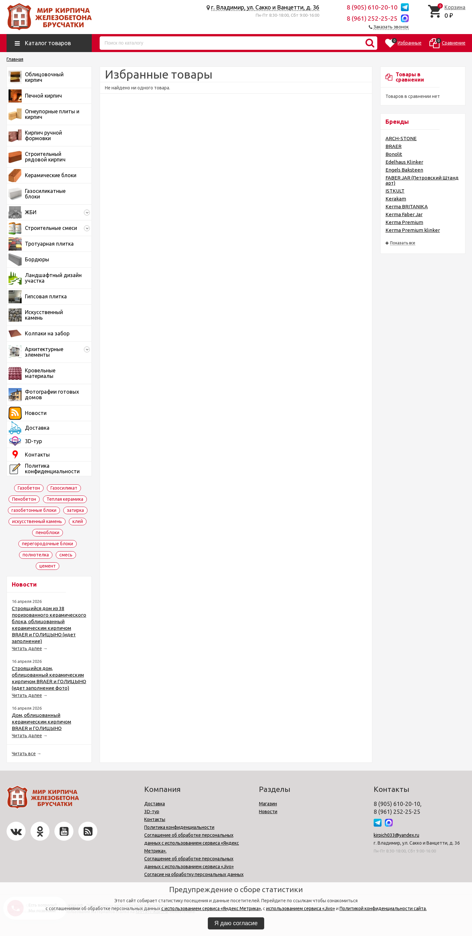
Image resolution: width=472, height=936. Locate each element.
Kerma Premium (404, 222)
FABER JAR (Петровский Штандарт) (422, 180)
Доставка (154, 803)
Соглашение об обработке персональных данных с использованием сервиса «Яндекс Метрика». (191, 843)
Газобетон (29, 488)
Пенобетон (24, 499)
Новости (268, 811)
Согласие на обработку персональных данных (194, 874)
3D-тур (151, 811)
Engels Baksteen (404, 170)
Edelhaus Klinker (404, 162)
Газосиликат (63, 488)
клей (77, 521)
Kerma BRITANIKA (406, 206)
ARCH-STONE (401, 138)
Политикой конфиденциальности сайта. (383, 908)
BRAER (393, 146)
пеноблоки (47, 532)
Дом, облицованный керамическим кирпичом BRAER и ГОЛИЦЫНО (41, 721)
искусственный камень (37, 521)
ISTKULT (394, 191)
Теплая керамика (65, 499)
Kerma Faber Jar (404, 214)
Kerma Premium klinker (412, 230)
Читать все (24, 753)
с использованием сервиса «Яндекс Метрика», (211, 908)
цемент (47, 566)
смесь (65, 554)
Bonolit (393, 154)
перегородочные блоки (47, 543)
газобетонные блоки (33, 510)
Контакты (154, 819)
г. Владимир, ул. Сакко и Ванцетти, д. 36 (265, 7)
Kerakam (395, 198)
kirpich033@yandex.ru (396, 835)
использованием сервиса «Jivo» (300, 908)
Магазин (268, 803)
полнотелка (36, 554)
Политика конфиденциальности (179, 827)
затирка (75, 510)
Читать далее (27, 648)
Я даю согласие (236, 923)
